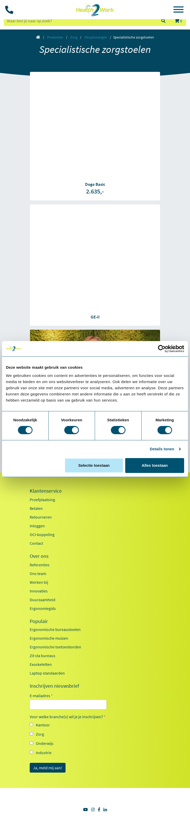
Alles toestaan (155, 465)
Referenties (39, 564)
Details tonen (162, 449)
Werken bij (39, 582)
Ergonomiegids (43, 608)
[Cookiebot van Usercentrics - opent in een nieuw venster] (161, 349)
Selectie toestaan (94, 465)
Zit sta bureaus (42, 655)
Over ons (39, 556)
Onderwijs (45, 743)
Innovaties (39, 590)
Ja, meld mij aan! (47, 767)
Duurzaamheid (42, 599)
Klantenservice (46, 491)
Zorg (73, 37)
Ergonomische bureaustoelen (55, 629)
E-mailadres (41, 695)
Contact (36, 543)
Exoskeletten (41, 664)
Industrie (43, 752)
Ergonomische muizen (49, 638)
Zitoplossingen (95, 37)
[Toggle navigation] (178, 10)
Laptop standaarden (47, 673)
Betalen (36, 508)
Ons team (38, 573)
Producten (55, 37)
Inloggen (37, 525)
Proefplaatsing (42, 499)
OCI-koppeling (42, 534)
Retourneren (41, 517)
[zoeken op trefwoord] (80, 21)
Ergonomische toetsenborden (55, 646)
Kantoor (43, 724)
